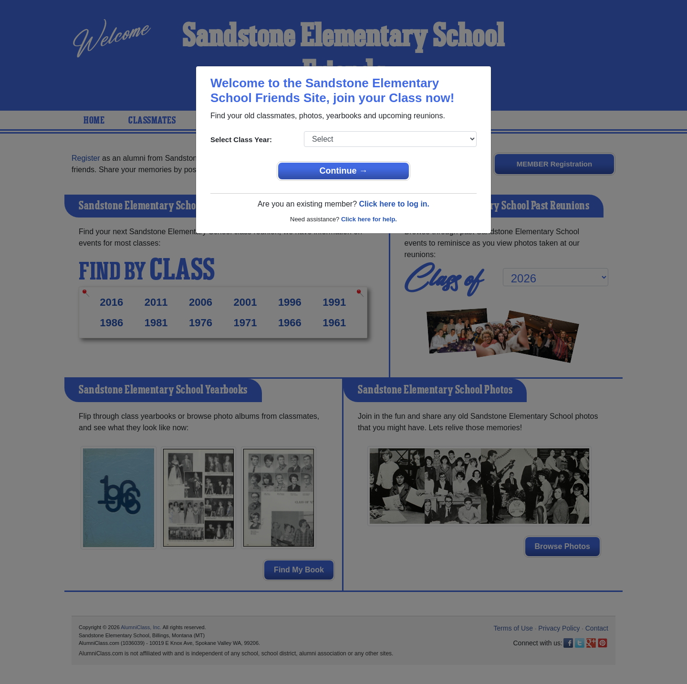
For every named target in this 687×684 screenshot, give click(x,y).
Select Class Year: (241, 139)
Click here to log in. (394, 204)
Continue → (344, 171)
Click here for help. (369, 219)
